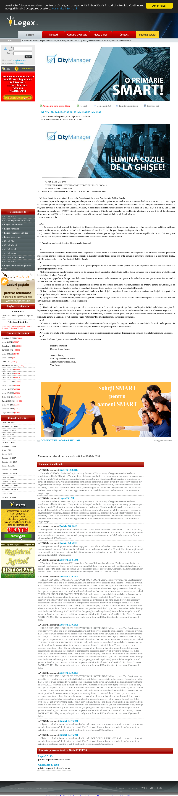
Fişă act (83, 105)
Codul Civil (9, 241)
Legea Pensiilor (11, 228)
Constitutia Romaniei (14, 257)
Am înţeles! (159, 5)
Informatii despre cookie (43, 789)
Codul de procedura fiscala (17, 220)
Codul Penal (10, 249)
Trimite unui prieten (128, 105)
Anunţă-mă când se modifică (56, 105)
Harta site (12, 789)
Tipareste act (153, 105)
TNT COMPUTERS (151, 788)
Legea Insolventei (12, 237)
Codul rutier (10, 261)
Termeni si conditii (25, 789)
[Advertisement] (18, 155)
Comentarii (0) (104, 105)
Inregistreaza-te (19, 60)
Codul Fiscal (10, 216)
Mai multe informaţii (64, 9)
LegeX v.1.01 (132, 788)
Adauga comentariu (162, 440)
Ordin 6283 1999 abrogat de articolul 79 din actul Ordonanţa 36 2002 (17, 327)
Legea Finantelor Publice (16, 232)
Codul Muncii (10, 245)
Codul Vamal (10, 253)
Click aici (20, 63)
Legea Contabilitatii (13, 224)
